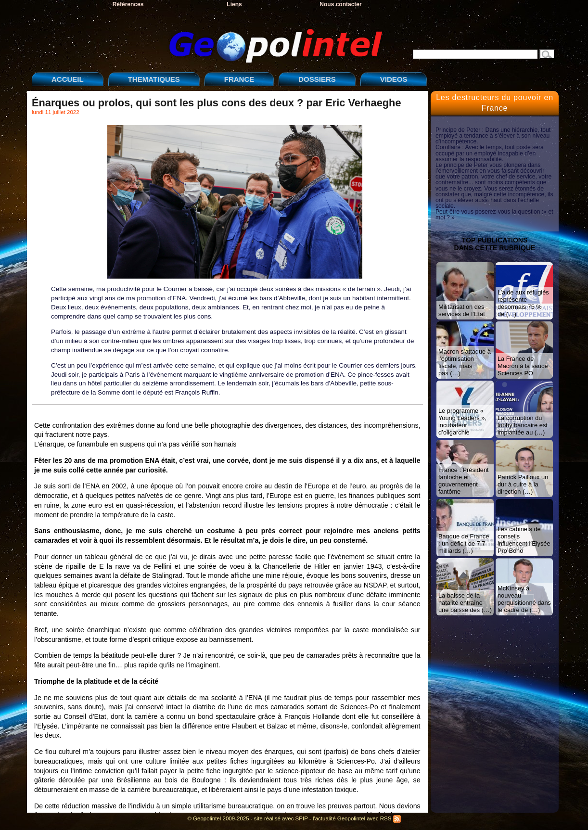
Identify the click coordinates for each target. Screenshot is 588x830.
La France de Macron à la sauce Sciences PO (523, 366)
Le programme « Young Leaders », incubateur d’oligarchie (462, 421)
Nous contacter (340, 4)
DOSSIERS (317, 79)
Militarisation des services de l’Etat (461, 310)
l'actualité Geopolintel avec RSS (357, 818)
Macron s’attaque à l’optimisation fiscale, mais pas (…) (464, 362)
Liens (234, 4)
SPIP (301, 818)
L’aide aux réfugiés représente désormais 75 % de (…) (523, 303)
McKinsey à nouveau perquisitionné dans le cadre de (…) (524, 599)
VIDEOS (394, 79)
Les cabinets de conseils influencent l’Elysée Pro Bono (524, 539)
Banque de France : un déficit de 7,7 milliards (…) (463, 543)
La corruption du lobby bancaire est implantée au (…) (523, 425)
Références (128, 4)
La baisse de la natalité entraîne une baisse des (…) (465, 602)
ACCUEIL (67, 79)
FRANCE (239, 79)
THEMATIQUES (154, 79)
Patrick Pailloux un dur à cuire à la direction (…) (523, 484)
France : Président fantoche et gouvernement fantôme (463, 480)
